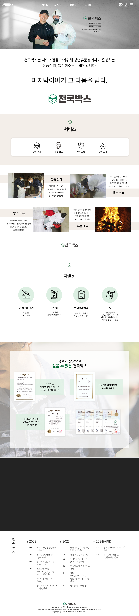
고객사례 (58, 5)
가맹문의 (73, 5)
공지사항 (87, 5)
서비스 (45, 5)
